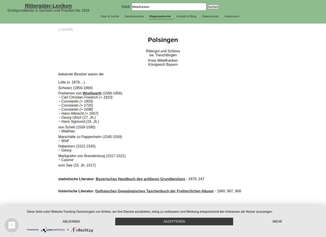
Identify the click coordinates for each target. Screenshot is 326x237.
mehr (277, 221)
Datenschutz (210, 16)
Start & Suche (110, 16)
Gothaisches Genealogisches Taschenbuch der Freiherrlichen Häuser (154, 191)
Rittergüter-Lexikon (48, 6)
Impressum (231, 16)
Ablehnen (71, 221)
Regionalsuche (160, 16)
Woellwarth (92, 93)
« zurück (65, 29)
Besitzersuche (134, 16)
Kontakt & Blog (186, 16)
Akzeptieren (174, 221)
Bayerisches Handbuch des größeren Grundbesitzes (140, 179)
